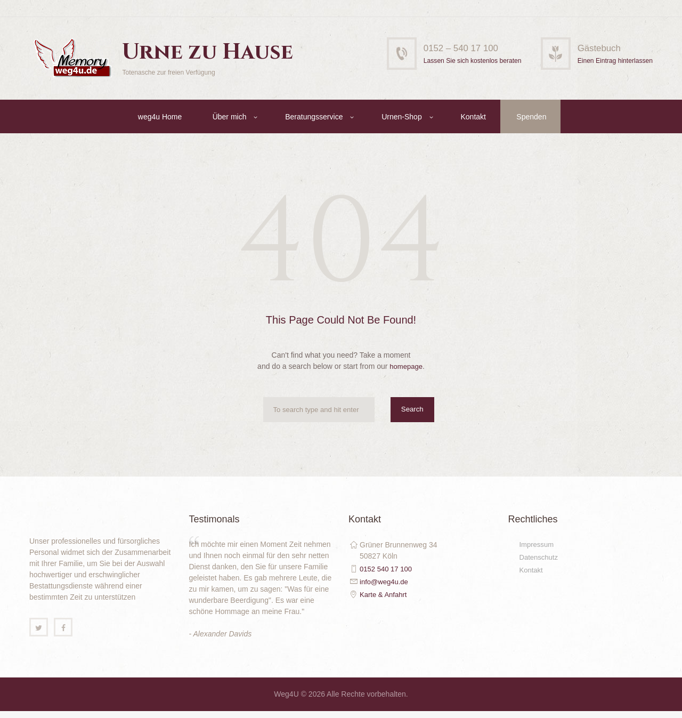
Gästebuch (603, 47)
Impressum (537, 551)
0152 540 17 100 (388, 575)
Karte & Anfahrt (385, 600)
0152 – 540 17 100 (468, 47)
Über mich (230, 123)
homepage (406, 372)
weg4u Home (160, 123)
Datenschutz (540, 563)
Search (411, 417)
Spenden (531, 123)
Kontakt (472, 123)
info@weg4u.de (386, 588)
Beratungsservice (314, 123)
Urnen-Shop (401, 123)
